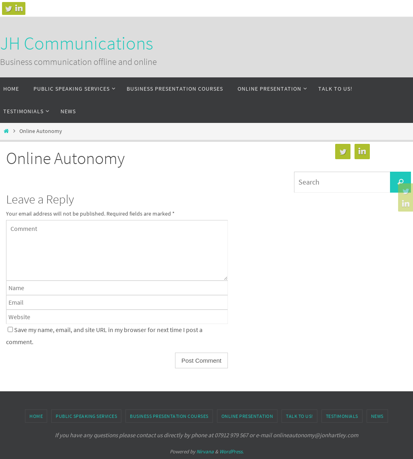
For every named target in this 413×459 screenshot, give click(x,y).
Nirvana (205, 451)
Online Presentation (247, 416)
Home (36, 416)
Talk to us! (299, 416)
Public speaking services (86, 416)
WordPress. (231, 451)
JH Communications (76, 43)
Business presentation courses (169, 416)
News (377, 416)
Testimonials (342, 416)
